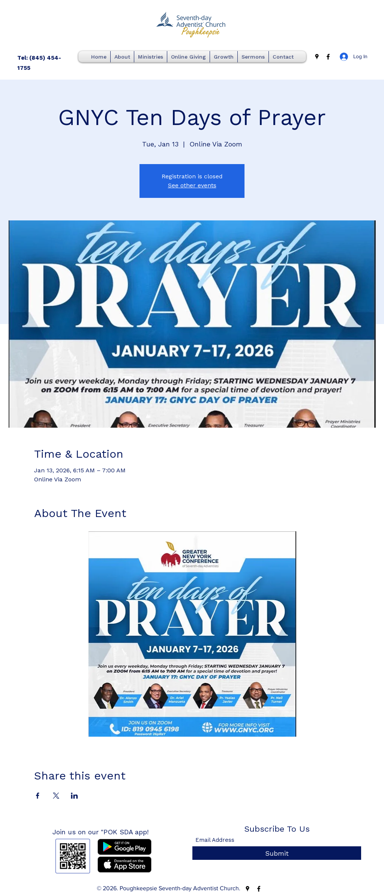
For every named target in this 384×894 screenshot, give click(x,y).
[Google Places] (317, 56)
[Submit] (276, 853)
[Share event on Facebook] (37, 796)
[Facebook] (328, 56)
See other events (192, 185)
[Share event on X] (56, 796)
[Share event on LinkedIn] (74, 796)
